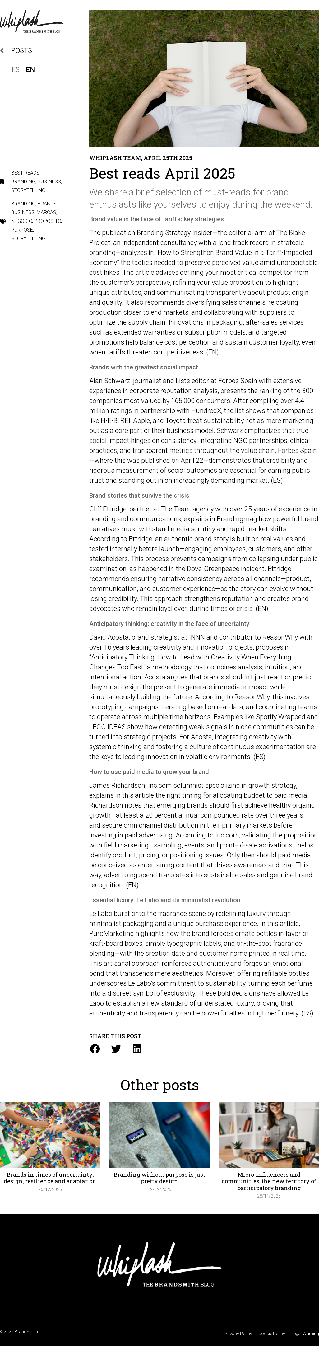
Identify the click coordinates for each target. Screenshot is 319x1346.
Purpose (22, 230)
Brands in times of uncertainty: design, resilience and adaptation (50, 1178)
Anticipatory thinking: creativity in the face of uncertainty (169, 623)
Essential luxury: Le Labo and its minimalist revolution (164, 900)
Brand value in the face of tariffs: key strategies (156, 219)
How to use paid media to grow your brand (149, 772)
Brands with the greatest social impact (143, 367)
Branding (23, 182)
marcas (46, 212)
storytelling (28, 239)
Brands (47, 204)
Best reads (25, 173)
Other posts (159, 1084)
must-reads (227, 192)
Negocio (21, 221)
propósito (47, 221)
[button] (95, 1049)
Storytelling (28, 190)
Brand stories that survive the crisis (139, 495)
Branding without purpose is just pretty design (159, 1178)
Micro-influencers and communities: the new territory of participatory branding (269, 1181)
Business (49, 182)
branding (23, 204)
